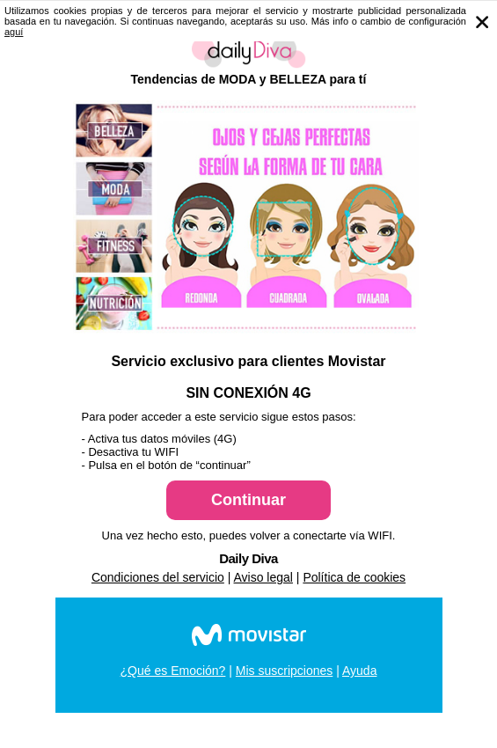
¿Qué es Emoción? (173, 671)
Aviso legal (263, 577)
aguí (13, 31)
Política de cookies (354, 577)
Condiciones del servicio (157, 577)
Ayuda (359, 671)
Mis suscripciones (284, 671)
